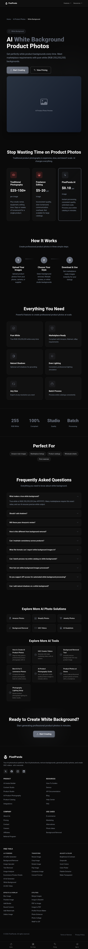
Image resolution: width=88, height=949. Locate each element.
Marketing (50, 820)
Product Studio (8, 791)
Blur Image (7, 896)
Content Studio (8, 787)
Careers (6, 828)
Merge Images (37, 896)
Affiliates (6, 832)
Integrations (7, 804)
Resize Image (36, 857)
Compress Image (37, 871)
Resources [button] (76, 3)
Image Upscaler (8, 864)
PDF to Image (36, 903)
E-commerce (50, 816)
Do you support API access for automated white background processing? (44, 577)
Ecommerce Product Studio (12, 875)
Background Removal (54, 832)
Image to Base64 (37, 900)
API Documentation (53, 791)
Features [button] (66, 3)
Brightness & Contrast (67, 857)
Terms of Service (66, 935)
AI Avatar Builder (9, 783)
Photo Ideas (50, 828)
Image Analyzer (8, 871)
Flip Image (35, 868)
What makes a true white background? (44, 496)
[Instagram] (18, 771)
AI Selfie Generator (9, 857)
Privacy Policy (80, 935)
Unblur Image (8, 914)
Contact (6, 824)
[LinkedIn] (24, 771)
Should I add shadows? (44, 513)
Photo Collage (36, 918)
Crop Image (36, 860)
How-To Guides (51, 783)
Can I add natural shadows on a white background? (44, 586)
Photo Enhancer (37, 914)
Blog (47, 796)
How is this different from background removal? (44, 531)
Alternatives (50, 824)
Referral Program (9, 836)
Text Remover (8, 868)
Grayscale (63, 860)
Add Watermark (8, 911)
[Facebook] (12, 771)
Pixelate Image (8, 900)
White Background (9, 882)
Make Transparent (66, 875)
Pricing (6, 820)
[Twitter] (5, 771)
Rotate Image (36, 864)
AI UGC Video (8, 886)
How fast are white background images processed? (44, 568)
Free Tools (8, 849)
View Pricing (40, 70)
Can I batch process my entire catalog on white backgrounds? (44, 559)
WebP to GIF (36, 922)
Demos (48, 787)
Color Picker (64, 868)
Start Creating (17, 70)
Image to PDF (36, 907)
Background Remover (10, 860)
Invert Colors (64, 864)
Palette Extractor (65, 871)
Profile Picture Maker (39, 911)
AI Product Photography (12, 796)
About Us (6, 816)
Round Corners (8, 907)
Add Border (7, 903)
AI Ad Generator (8, 879)
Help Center (50, 800)
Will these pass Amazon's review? (44, 522)
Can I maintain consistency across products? (44, 540)
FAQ (47, 804)
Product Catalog (9, 800)
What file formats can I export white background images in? (44, 549)
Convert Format (37, 875)
